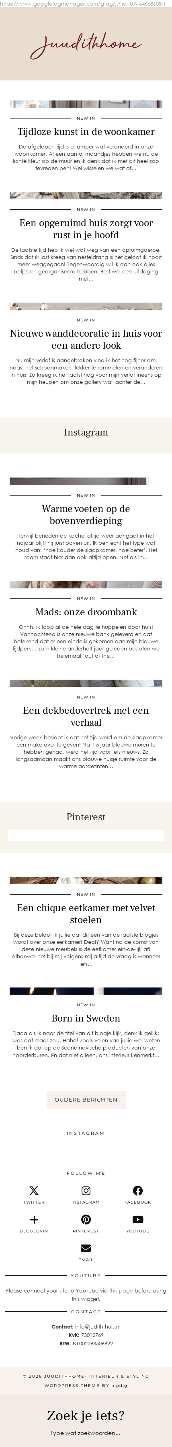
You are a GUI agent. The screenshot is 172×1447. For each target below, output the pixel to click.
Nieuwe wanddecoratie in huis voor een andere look (86, 339)
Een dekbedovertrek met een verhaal (86, 716)
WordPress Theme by (86, 1385)
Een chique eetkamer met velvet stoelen (86, 913)
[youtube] (138, 1224)
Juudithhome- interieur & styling (96, 1376)
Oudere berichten (86, 1099)
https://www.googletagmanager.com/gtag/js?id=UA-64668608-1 (83, 3)
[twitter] (34, 1195)
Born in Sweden (86, 1018)
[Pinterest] (30, 835)
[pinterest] (86, 1224)
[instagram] (86, 1195)
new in (86, 118)
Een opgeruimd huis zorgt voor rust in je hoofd (86, 229)
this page (121, 1290)
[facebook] (138, 1195)
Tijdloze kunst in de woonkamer (86, 131)
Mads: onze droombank (86, 612)
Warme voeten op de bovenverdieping (86, 514)
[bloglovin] (34, 1224)
